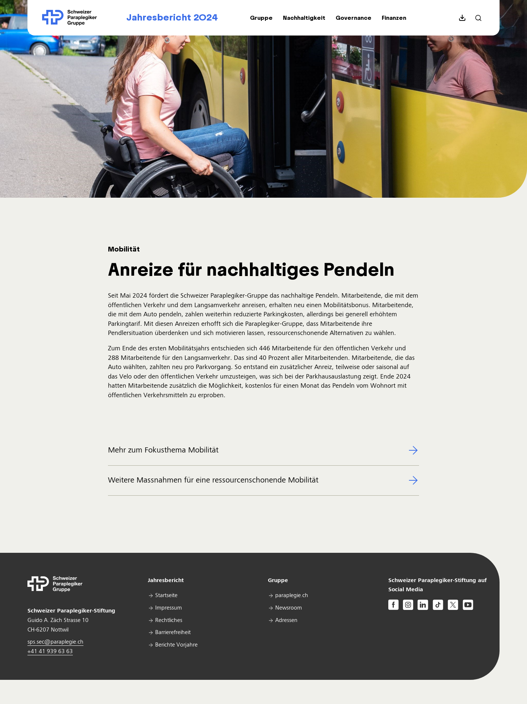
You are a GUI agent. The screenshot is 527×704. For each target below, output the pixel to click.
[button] (261, 18)
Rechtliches (168, 620)
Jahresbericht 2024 (172, 17)
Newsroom (288, 608)
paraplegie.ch (291, 596)
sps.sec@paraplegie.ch (55, 642)
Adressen (286, 620)
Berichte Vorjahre (176, 645)
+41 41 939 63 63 (50, 652)
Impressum (168, 608)
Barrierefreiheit (173, 633)
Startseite (166, 596)
